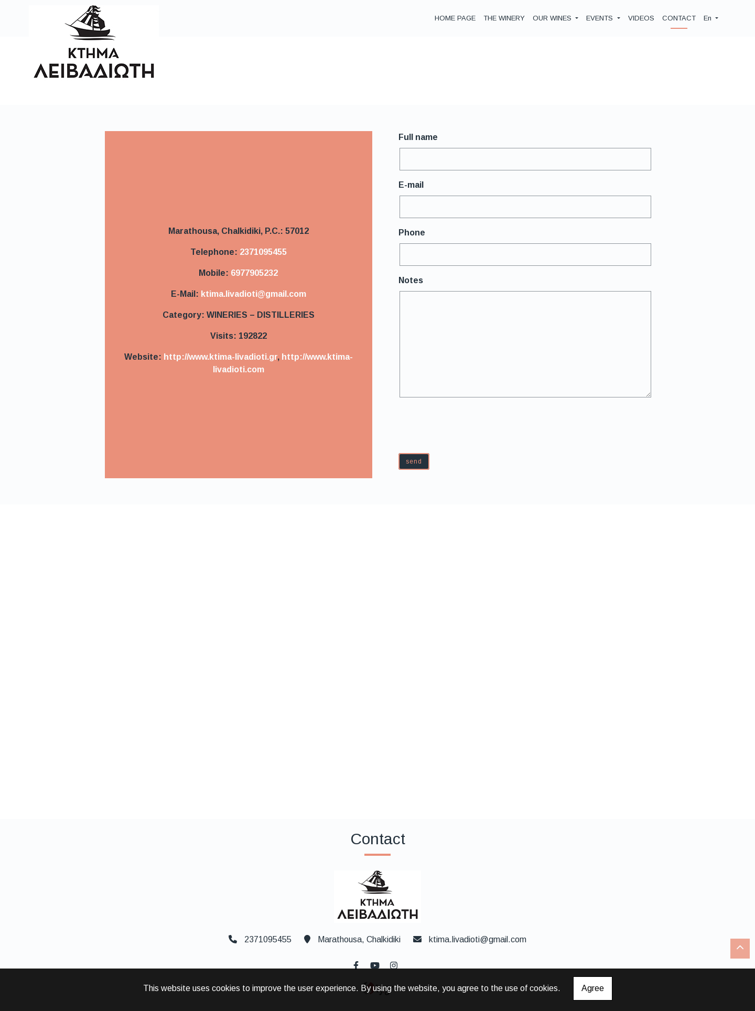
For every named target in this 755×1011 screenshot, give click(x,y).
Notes (410, 280)
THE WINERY (504, 18)
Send (414, 461)
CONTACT (679, 18)
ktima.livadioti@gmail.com (253, 293)
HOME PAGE (455, 18)
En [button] (709, 18)
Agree (592, 988)
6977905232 (254, 272)
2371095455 (263, 252)
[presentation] (480, 424)
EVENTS (600, 18)
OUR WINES (553, 18)
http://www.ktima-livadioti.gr (220, 356)
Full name (418, 137)
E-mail (411, 184)
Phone (411, 232)
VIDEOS (641, 18)
